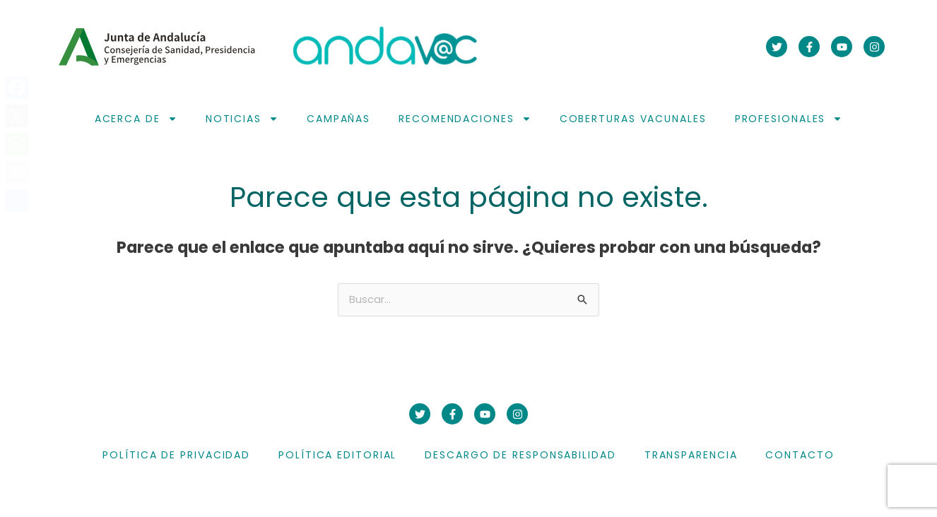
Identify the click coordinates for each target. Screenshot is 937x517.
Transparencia (691, 456)
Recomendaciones (465, 119)
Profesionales (789, 119)
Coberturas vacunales (633, 119)
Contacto (799, 456)
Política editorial (337, 456)
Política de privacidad (176, 456)
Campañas (338, 119)
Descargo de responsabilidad (520, 456)
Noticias (242, 119)
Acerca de (136, 119)
